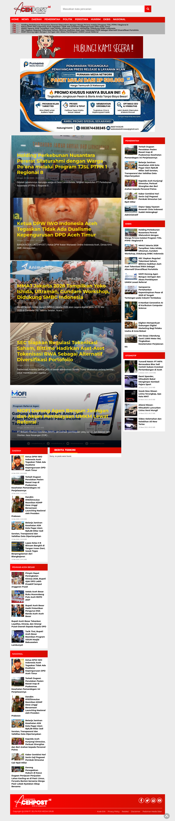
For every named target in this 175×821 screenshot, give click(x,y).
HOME (15, 19)
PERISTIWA (81, 19)
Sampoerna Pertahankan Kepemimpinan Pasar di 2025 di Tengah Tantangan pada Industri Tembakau (144, 292)
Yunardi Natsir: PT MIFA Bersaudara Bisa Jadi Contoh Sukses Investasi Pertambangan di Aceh (151, 365)
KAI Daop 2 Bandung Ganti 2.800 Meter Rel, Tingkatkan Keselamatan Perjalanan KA (144, 341)
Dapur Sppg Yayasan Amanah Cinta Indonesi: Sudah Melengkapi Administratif (144, 211)
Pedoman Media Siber (152, 811)
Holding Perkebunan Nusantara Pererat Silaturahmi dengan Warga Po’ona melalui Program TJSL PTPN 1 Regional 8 (74, 25)
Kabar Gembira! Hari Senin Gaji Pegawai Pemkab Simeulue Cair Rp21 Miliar (29, 758)
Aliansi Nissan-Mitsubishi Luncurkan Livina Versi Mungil (150, 408)
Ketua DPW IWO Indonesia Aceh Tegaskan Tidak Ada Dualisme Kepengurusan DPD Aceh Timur (65, 26)
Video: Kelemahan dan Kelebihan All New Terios (150, 421)
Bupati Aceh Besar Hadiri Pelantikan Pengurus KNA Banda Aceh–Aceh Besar (34, 611)
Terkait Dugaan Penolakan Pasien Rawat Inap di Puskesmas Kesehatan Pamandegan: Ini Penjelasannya (28, 484)
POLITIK (67, 19)
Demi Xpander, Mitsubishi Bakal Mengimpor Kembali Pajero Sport (149, 380)
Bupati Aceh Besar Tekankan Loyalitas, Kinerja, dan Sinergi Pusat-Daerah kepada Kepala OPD (29, 624)
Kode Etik (101, 811)
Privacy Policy (114, 811)
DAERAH (37, 19)
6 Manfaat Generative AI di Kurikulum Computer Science (151, 305)
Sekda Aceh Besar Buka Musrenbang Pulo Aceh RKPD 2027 (34, 595)
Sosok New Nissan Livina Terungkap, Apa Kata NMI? (150, 394)
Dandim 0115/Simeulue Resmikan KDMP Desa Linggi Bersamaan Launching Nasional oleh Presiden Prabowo (29, 506)
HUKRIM (96, 19)
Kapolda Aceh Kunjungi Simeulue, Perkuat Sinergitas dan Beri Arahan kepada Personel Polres (29, 744)
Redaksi (125, 811)
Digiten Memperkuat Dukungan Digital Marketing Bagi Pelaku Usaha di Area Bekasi (143, 327)
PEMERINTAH (52, 19)
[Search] (103, 9)
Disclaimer (135, 811)
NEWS (25, 19)
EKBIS (106, 19)
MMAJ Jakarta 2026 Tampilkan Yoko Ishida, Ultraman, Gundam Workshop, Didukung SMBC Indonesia (68, 28)
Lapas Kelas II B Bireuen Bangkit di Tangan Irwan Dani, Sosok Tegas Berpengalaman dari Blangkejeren (28, 550)
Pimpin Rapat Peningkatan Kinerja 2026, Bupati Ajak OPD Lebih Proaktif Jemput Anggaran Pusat (29, 580)
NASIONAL (119, 19)
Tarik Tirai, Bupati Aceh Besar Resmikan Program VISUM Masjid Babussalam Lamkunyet (28, 638)
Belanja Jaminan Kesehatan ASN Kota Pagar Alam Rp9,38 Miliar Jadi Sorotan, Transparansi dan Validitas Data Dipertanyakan (27, 529)
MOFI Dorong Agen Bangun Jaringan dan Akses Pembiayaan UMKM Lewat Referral (59, 32)
